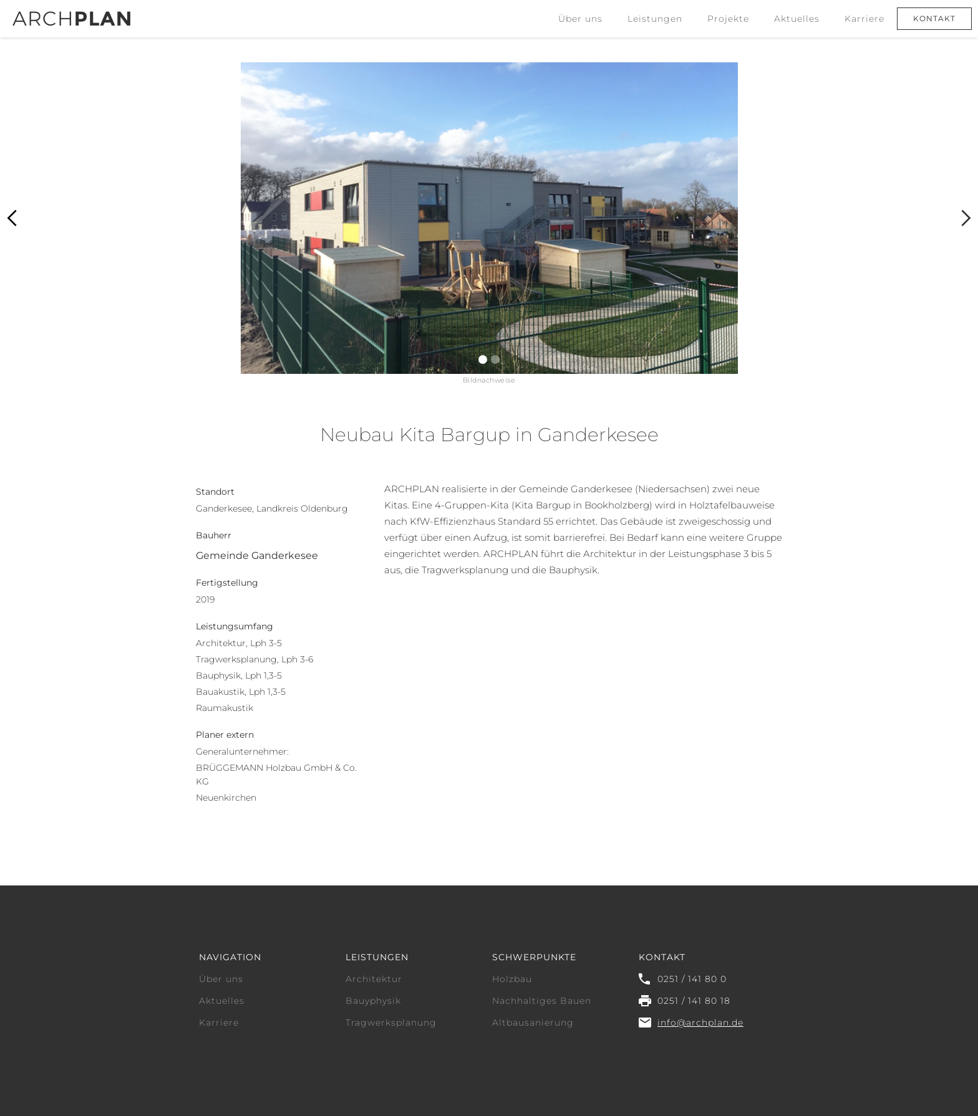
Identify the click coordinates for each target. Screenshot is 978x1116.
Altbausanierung (533, 1022)
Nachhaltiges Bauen (541, 1000)
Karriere (864, 18)
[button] (655, 18)
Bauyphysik (373, 1000)
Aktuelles (797, 18)
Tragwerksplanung (391, 1022)
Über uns (580, 18)
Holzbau (512, 979)
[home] (71, 13)
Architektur (374, 979)
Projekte (728, 18)
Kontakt (934, 18)
